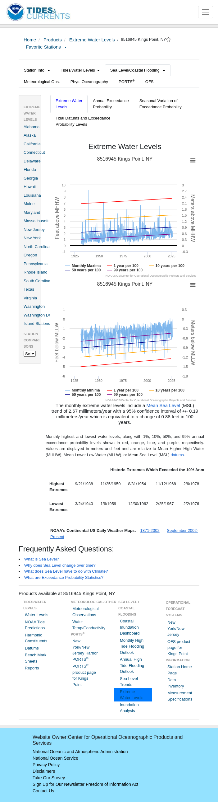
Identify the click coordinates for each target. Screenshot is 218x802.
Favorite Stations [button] (46, 46)
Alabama (31, 126)
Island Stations (37, 323)
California (32, 144)
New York (32, 238)
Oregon (30, 255)
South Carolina (37, 281)
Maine (29, 203)
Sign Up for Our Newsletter (58, 784)
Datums (32, 648)
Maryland (32, 212)
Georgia (31, 178)
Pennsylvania (36, 263)
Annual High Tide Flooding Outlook (132, 665)
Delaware (32, 161)
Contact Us (43, 790)
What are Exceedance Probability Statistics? (63, 577)
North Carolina (37, 246)
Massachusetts (37, 220)
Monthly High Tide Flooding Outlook (132, 646)
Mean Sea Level (163, 405)
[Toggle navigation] (205, 12)
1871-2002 (150, 530)
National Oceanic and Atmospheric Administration (80, 751)
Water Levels (36, 614)
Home (30, 39)
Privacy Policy (46, 764)
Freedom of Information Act (112, 784)
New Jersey (34, 229)
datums (177, 455)
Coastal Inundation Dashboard (130, 627)
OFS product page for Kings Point (178, 647)
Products (52, 39)
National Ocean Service (55, 758)
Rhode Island (36, 272)
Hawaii (30, 186)
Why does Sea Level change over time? (60, 565)
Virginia (30, 298)
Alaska (30, 135)
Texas (29, 289)
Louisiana (32, 195)
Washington (34, 306)
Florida (30, 169)
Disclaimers (44, 771)
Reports (32, 668)
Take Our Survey (49, 777)
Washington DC (38, 315)
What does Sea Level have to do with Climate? (66, 571)
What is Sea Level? (41, 559)
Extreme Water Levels (91, 39)
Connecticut (34, 152)
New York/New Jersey (175, 628)
